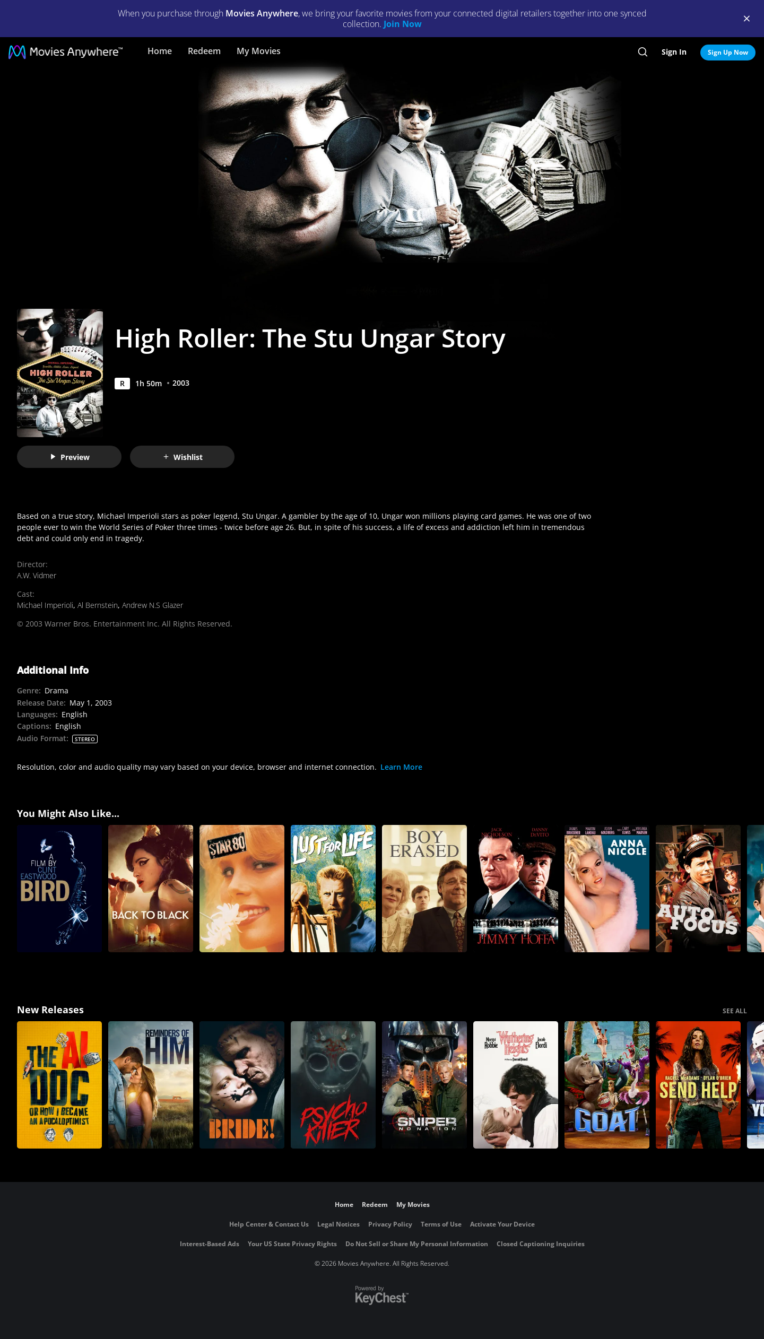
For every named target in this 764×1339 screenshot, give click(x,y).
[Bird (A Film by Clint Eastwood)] (59, 888)
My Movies (259, 51)
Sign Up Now (728, 52)
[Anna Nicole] (607, 888)
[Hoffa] (515, 888)
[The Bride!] (241, 1085)
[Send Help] (698, 1085)
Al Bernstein (97, 605)
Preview (69, 457)
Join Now (403, 24)
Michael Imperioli (45, 605)
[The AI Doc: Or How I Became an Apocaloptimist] (59, 1085)
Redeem (204, 51)
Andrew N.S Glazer (152, 605)
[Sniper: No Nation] (424, 1085)
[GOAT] (607, 1085)
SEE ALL (735, 1010)
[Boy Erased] (424, 888)
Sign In (674, 52)
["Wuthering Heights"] (515, 1085)
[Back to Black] (150, 888)
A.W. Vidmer (36, 575)
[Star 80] (241, 888)
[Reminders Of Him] (150, 1085)
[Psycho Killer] (333, 1085)
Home (159, 51)
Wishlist (182, 457)
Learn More (401, 767)
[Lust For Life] (333, 888)
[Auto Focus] (698, 888)
